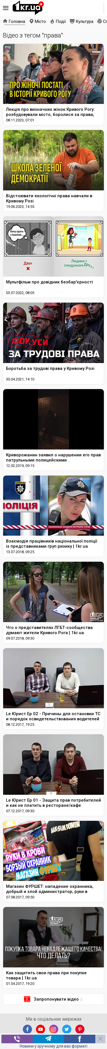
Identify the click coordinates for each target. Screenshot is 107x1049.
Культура (84, 21)
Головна (17, 21)
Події (61, 21)
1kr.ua (28, 8)
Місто (40, 21)
